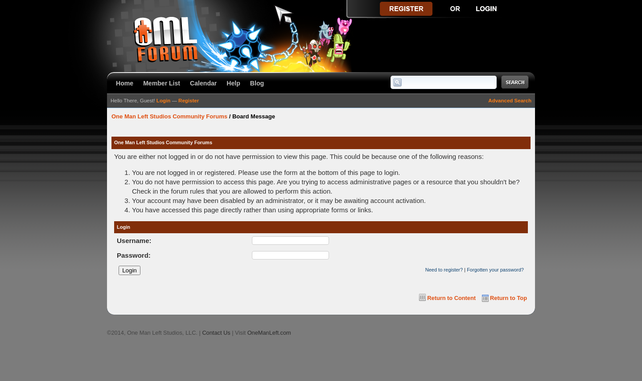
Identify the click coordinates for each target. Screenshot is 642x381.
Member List (161, 83)
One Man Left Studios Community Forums (169, 116)
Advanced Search (509, 100)
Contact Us (216, 332)
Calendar (203, 83)
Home (124, 83)
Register (188, 100)
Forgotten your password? (495, 269)
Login (163, 100)
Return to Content (451, 298)
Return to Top (508, 298)
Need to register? (444, 269)
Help (233, 83)
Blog (257, 83)
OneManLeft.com (269, 332)
